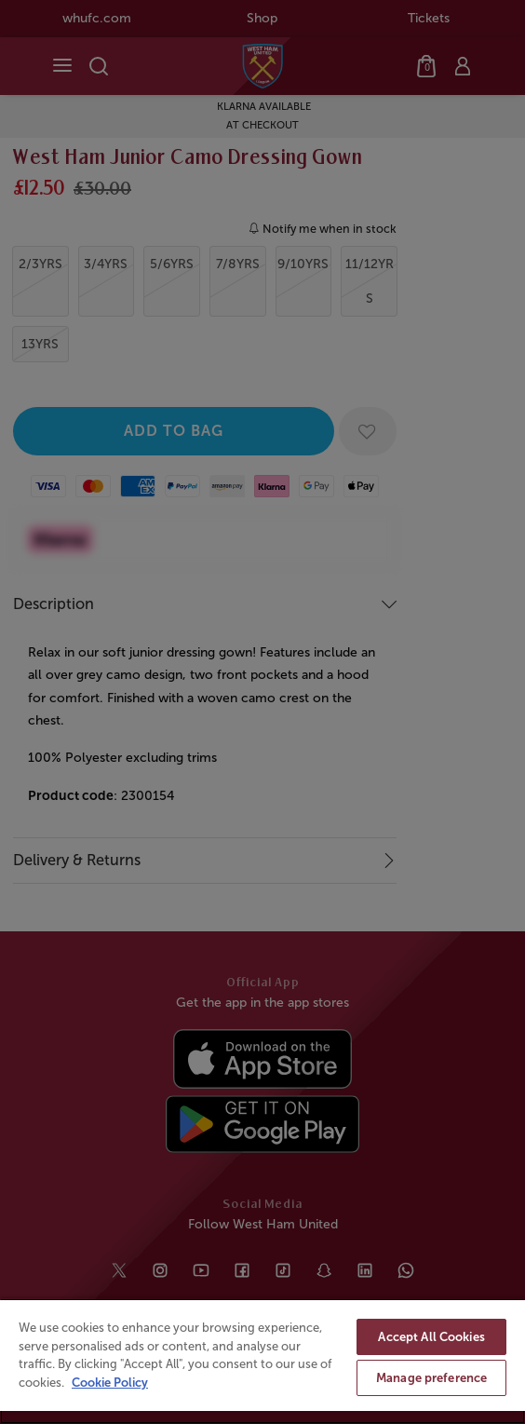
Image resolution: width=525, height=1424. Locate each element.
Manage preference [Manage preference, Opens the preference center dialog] (431, 1378)
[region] (262, 1361)
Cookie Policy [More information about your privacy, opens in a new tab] (110, 1383)
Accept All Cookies (431, 1337)
